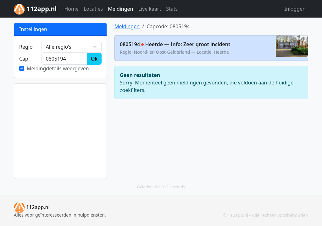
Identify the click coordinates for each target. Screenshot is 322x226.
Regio (26, 46)
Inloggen (295, 8)
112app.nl (32, 207)
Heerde (221, 52)
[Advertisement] (60, 131)
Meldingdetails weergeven (58, 68)
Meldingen (120, 8)
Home (71, 8)
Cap (23, 58)
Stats (172, 8)
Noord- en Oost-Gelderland (162, 52)
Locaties (93, 8)
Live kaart (149, 8)
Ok (94, 58)
